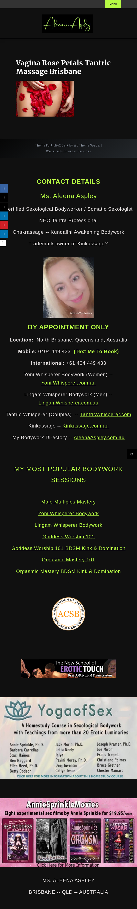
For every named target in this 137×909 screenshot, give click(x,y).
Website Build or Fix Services (68, 151)
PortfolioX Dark (57, 145)
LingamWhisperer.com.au (68, 402)
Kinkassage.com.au (85, 426)
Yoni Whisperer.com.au (68, 383)
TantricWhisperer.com (105, 414)
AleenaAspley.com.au (99, 437)
